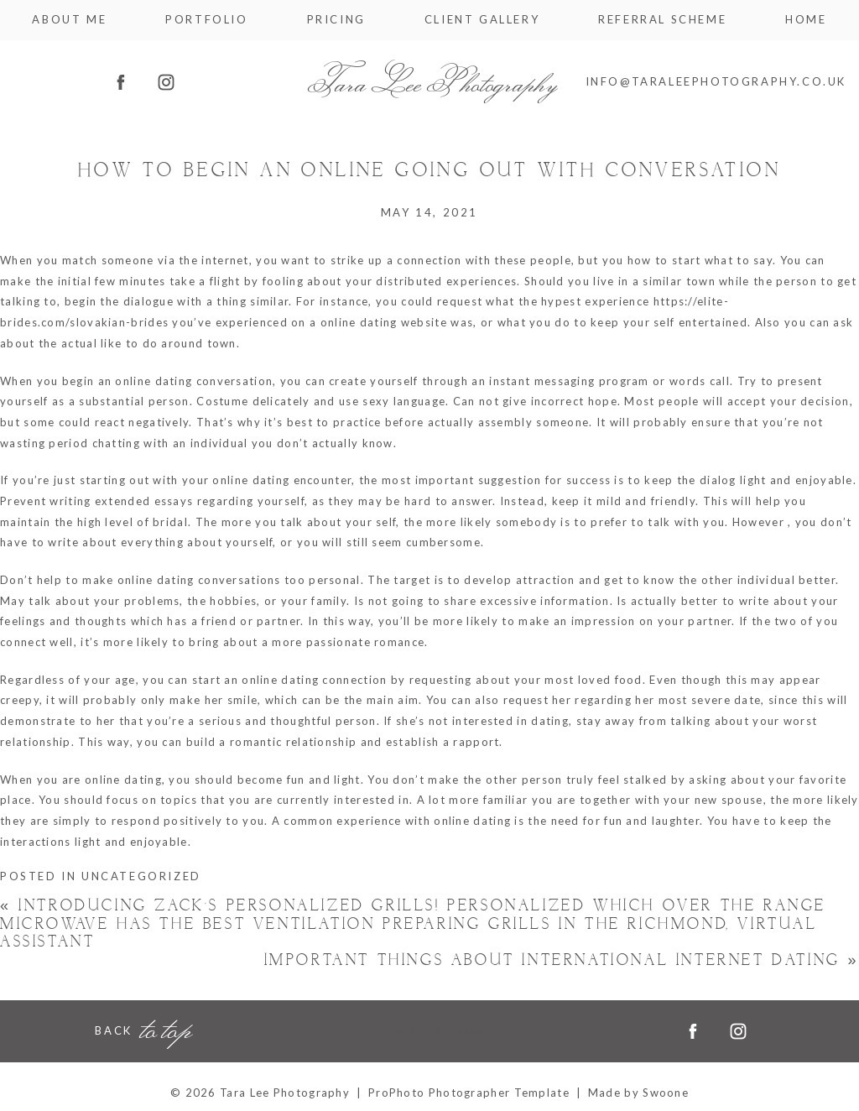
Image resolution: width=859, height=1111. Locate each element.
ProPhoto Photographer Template (469, 1092)
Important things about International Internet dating (561, 960)
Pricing (336, 19)
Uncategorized (141, 876)
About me (69, 19)
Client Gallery (481, 19)
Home (805, 19)
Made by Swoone (638, 1092)
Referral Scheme (662, 19)
